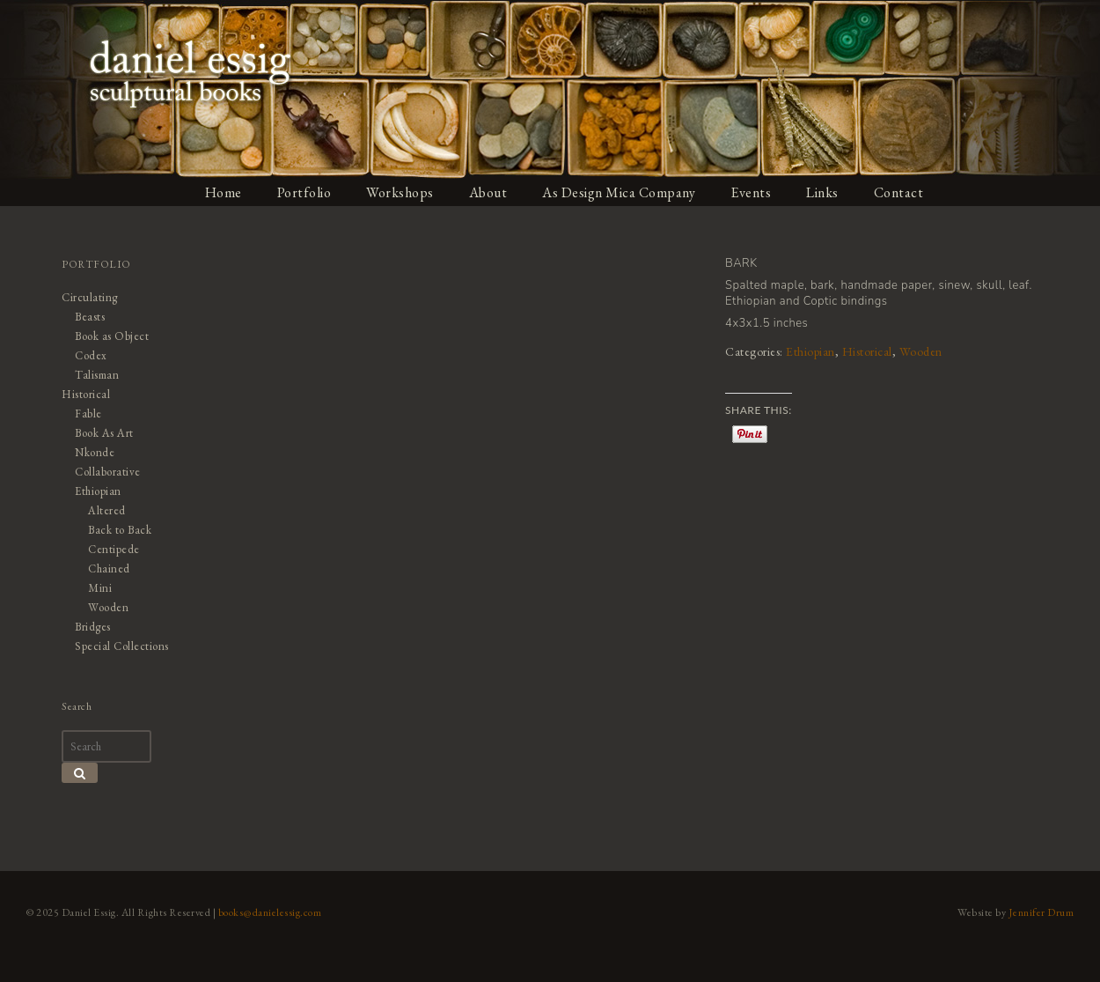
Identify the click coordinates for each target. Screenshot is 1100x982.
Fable (88, 413)
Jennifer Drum (1041, 912)
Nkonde (94, 452)
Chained (109, 568)
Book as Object (112, 336)
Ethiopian (810, 351)
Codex (91, 355)
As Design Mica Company (618, 192)
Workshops (400, 192)
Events (750, 192)
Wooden (920, 351)
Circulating (90, 297)
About (488, 192)
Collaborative (108, 471)
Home (223, 192)
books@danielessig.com (270, 912)
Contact (899, 192)
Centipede (114, 549)
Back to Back (119, 529)
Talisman (97, 374)
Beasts (90, 316)
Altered (107, 510)
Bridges (93, 626)
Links (822, 192)
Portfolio (304, 192)
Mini (100, 587)
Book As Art (104, 432)
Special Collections (122, 646)
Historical (867, 351)
